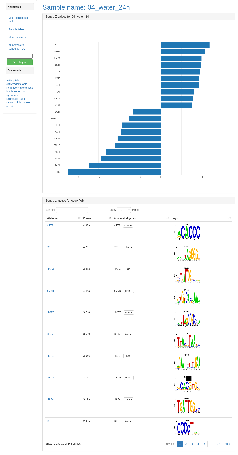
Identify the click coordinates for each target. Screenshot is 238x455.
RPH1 (50, 247)
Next (227, 443)
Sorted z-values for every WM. (65, 200)
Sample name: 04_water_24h (86, 7)
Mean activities (17, 37)
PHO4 (50, 377)
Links (128, 225)
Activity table (13, 80)
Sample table (16, 29)
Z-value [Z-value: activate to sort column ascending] (87, 218)
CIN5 (50, 334)
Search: (67, 210)
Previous (169, 443)
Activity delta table (16, 83)
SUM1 (50, 290)
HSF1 (50, 355)
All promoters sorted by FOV (17, 46)
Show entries (124, 210)
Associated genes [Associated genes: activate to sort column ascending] (125, 218)
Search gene (19, 62)
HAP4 (50, 399)
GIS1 (50, 421)
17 (218, 443)
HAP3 (50, 268)
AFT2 (50, 225)
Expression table (16, 98)
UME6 (50, 312)
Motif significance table (18, 19)
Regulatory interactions (19, 87)
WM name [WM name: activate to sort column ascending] (53, 218)
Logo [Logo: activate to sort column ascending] (175, 218)
